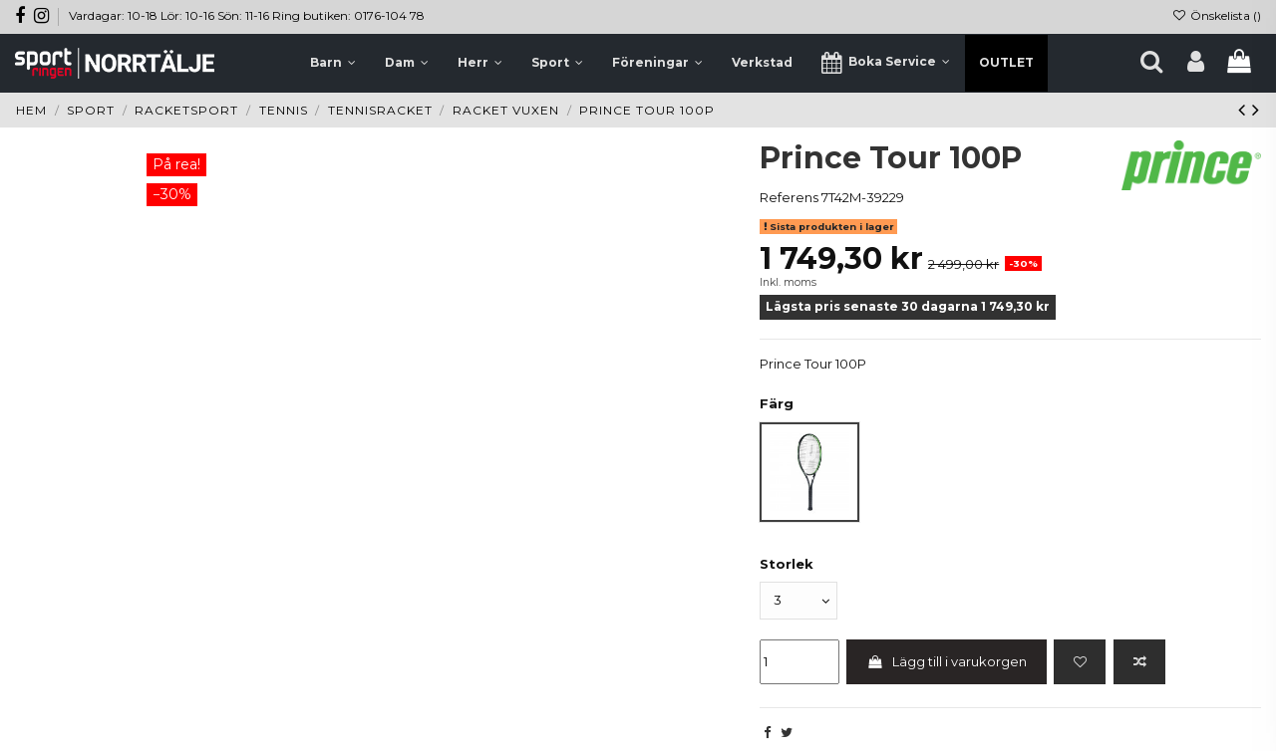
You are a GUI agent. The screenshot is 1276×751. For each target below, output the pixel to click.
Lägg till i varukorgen (946, 661)
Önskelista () (1216, 15)
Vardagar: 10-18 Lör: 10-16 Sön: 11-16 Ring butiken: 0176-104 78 (247, 15)
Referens (789, 197)
